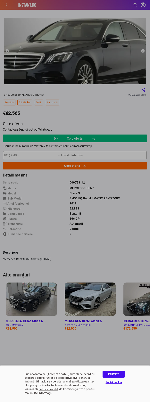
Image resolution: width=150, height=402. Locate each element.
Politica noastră (48, 389)
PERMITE (113, 374)
